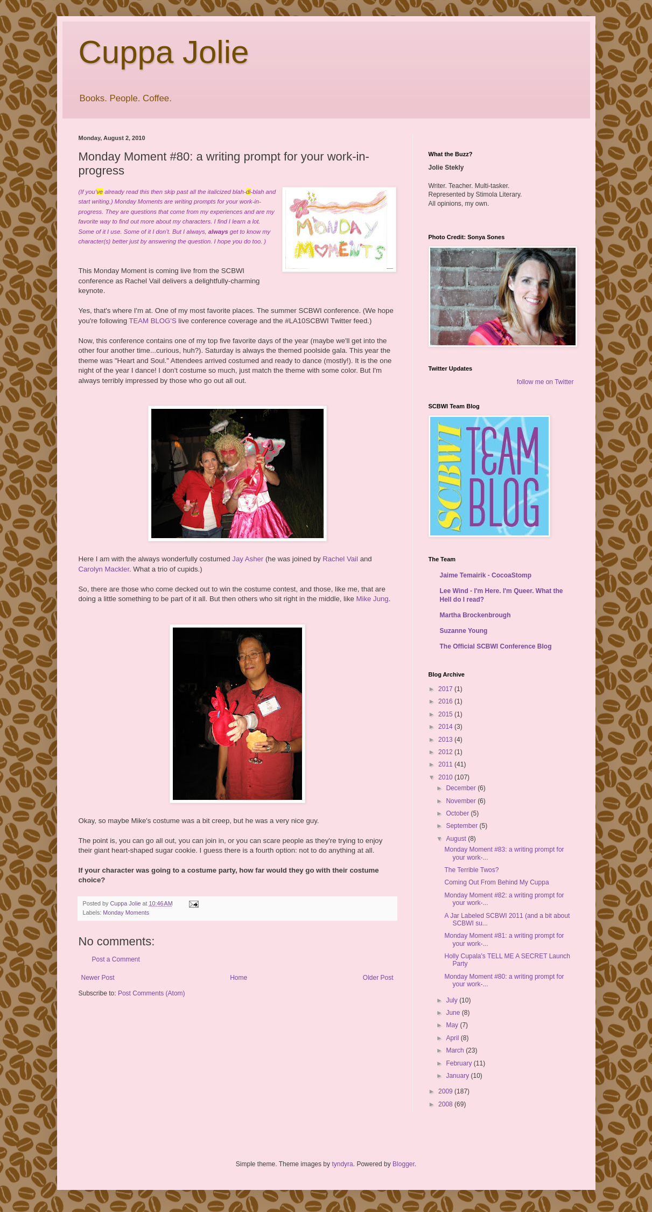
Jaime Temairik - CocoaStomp (486, 575)
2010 (446, 777)
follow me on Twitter (545, 382)
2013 (446, 739)
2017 (446, 689)
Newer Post (98, 977)
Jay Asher (247, 559)
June (453, 1012)
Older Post (378, 977)
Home (238, 977)
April (453, 1038)
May (453, 1025)
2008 (446, 1104)
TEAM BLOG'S (152, 321)
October (458, 813)
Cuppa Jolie (164, 52)
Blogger (403, 1164)
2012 (446, 752)
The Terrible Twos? (471, 870)
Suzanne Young (464, 631)
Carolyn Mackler (104, 569)
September (462, 826)
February (459, 1063)
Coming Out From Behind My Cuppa (496, 882)
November (462, 801)
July (452, 1000)
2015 (446, 714)
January (458, 1075)
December (462, 788)
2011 (446, 764)
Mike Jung (372, 599)
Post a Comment (116, 959)
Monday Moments (126, 912)
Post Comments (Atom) (151, 993)
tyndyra (342, 1164)
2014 (446, 726)
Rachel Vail (340, 559)
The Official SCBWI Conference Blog (496, 646)
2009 (446, 1091)
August (457, 838)
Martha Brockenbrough (475, 615)
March (456, 1050)
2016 (446, 701)
